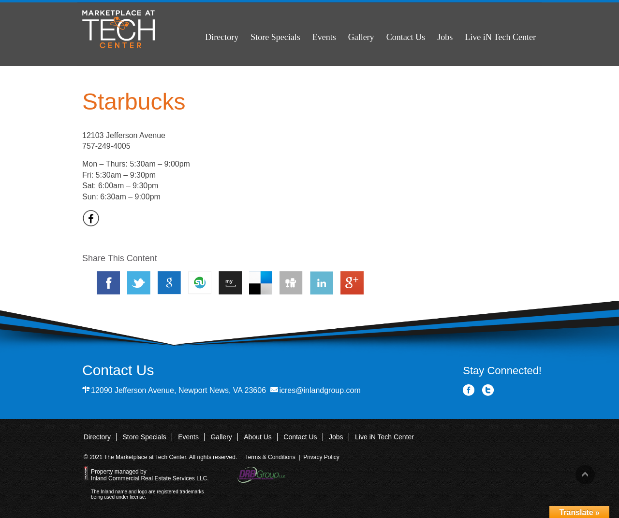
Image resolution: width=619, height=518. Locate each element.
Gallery (361, 37)
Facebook (469, 390)
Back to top (585, 474)
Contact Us (406, 37)
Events (324, 37)
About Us (258, 437)
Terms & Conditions (270, 457)
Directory (221, 37)
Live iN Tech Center (500, 37)
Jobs (445, 37)
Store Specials (275, 37)
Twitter (488, 390)
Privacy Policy (321, 457)
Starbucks (133, 101)
